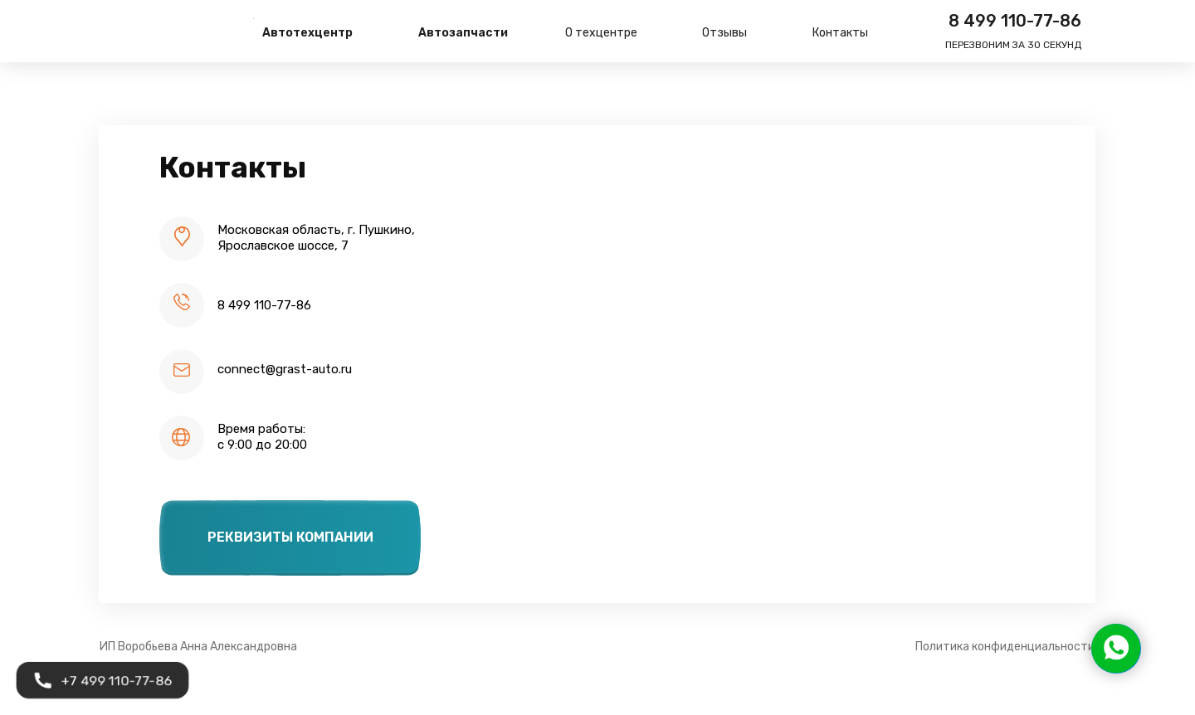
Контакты (840, 33)
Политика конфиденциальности (1005, 647)
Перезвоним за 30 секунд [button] (1013, 45)
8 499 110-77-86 (1015, 21)
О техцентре (601, 33)
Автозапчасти (463, 33)
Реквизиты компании (290, 537)
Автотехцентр (307, 33)
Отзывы (724, 33)
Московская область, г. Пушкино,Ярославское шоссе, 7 (316, 237)
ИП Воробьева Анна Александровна (198, 647)
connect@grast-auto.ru (284, 369)
